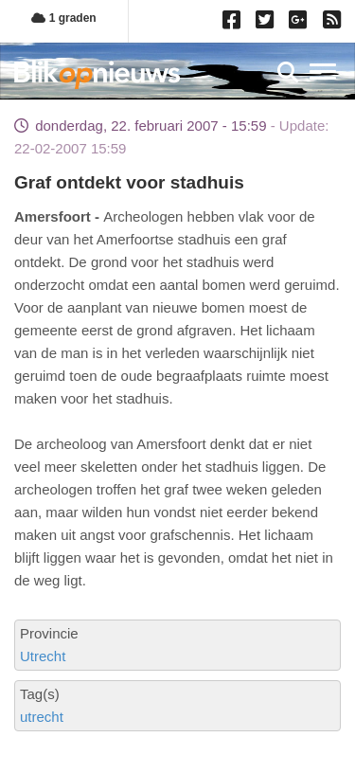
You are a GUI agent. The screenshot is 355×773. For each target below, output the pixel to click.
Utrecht (42, 656)
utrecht (41, 717)
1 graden (63, 18)
